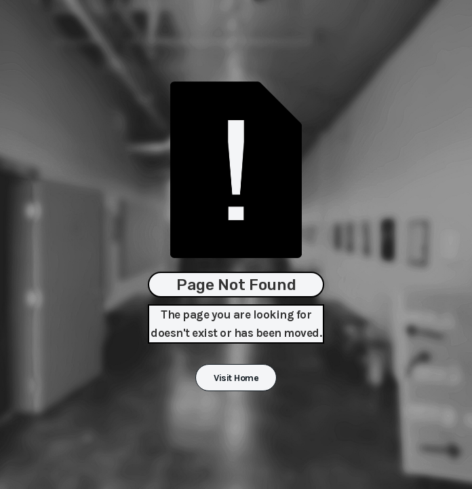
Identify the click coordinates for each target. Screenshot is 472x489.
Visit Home (236, 378)
